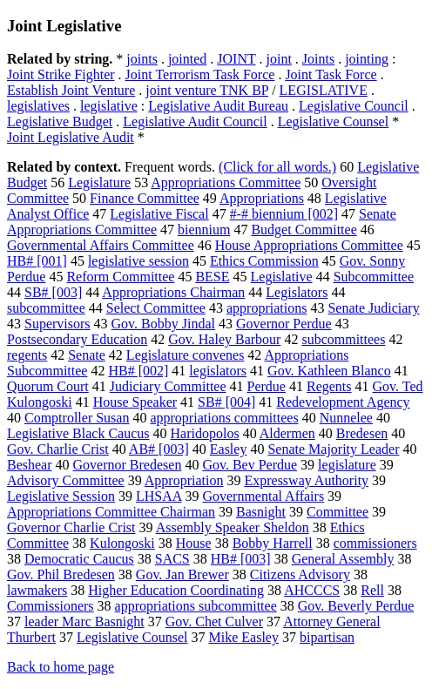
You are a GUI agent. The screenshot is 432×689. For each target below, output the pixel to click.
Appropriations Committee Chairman (111, 511)
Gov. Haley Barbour (224, 339)
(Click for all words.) (277, 166)
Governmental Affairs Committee (100, 245)
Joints (318, 58)
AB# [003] (159, 449)
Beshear (29, 464)
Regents (329, 386)
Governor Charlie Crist (71, 527)
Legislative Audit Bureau (218, 105)
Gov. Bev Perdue (249, 464)
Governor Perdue (284, 323)
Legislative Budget (59, 121)
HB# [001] (37, 260)
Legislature (99, 182)
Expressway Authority (306, 480)
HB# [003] (241, 558)
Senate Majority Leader (333, 449)
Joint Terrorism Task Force (200, 74)
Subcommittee (374, 276)
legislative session (138, 260)
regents (27, 355)
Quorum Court (48, 386)
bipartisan (327, 637)
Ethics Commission (264, 260)
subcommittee (46, 308)
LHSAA (158, 496)
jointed (187, 58)
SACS (172, 558)
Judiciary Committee (168, 386)
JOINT (236, 58)
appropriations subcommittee (196, 605)
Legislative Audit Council (195, 121)
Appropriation (184, 480)
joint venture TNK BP (206, 90)
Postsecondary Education (77, 339)
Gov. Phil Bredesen (61, 574)
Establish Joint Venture (71, 90)
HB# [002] (138, 370)
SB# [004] (226, 402)
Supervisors (57, 323)
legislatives (38, 105)
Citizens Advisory (300, 574)
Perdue (266, 386)
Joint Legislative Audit (70, 137)
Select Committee (156, 308)
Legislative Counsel (333, 121)
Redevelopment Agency (342, 402)
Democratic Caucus (79, 558)
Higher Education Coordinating (176, 590)
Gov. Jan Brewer (182, 574)
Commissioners (50, 605)
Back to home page (60, 666)
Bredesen (362, 433)
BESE (212, 276)
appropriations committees (224, 417)
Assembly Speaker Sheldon (232, 527)
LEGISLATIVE (324, 90)
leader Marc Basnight (84, 621)
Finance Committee (144, 198)
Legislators (296, 292)
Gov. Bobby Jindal (163, 323)
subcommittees (343, 339)
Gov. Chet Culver (214, 621)
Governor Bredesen (127, 464)
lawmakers (37, 590)
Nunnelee (346, 417)
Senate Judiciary (373, 308)
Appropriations (261, 198)
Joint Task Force (330, 74)
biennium (204, 229)
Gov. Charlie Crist (58, 449)
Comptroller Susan (76, 417)
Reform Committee (120, 276)
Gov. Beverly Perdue (356, 605)
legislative (109, 105)
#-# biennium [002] (284, 213)
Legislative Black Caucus (78, 433)
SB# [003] (53, 292)
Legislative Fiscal (159, 213)
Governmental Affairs (263, 496)
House (194, 543)
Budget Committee (303, 229)
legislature (347, 464)
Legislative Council (353, 105)
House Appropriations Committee (309, 245)
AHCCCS (312, 590)
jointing (366, 58)
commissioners (375, 543)
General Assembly (343, 558)
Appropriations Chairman (173, 292)
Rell (372, 590)
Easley (228, 449)
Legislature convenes (185, 355)
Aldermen (287, 433)
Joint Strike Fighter (61, 74)
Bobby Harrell (273, 543)
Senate (86, 355)
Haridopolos (205, 433)
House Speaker (135, 402)
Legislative (282, 276)
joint (278, 58)
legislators (217, 370)
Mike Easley (244, 637)
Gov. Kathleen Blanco (329, 370)
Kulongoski (122, 543)
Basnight (261, 511)
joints (142, 58)
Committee (337, 511)
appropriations (266, 308)
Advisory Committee (66, 480)
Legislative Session (61, 496)
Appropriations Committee (225, 182)
